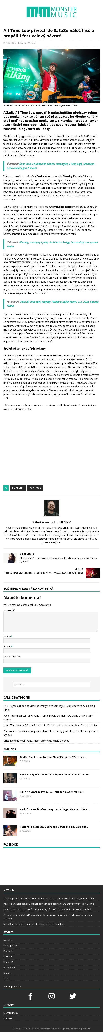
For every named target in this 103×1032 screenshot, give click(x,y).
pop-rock (35, 487)
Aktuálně (8, 940)
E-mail (7, 646)
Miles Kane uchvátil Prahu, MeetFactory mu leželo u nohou (36, 740)
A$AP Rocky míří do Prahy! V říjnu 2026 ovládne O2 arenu (54, 774)
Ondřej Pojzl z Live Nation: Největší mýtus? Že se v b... (53, 757)
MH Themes (54, 1028)
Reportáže (8, 962)
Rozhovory (9, 967)
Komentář (9, 610)
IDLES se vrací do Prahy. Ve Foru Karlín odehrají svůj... (52, 792)
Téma (6, 978)
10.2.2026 (11, 42)
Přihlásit (86, 1028)
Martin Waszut (28, 42)
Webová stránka (12, 656)
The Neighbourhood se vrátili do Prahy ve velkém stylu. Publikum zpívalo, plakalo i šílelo (49, 898)
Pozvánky (8, 951)
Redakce (8, 1018)
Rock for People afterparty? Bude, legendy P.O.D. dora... (54, 809)
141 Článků (65, 522)
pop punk (17, 487)
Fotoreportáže (10, 945)
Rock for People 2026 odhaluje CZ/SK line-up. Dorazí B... (54, 826)
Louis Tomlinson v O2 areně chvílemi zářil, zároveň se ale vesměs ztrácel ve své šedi (50, 725)
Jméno (7, 636)
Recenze (8, 956)
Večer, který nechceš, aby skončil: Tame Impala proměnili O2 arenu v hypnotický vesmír (48, 903)
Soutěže (7, 972)
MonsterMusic (10, 1012)
